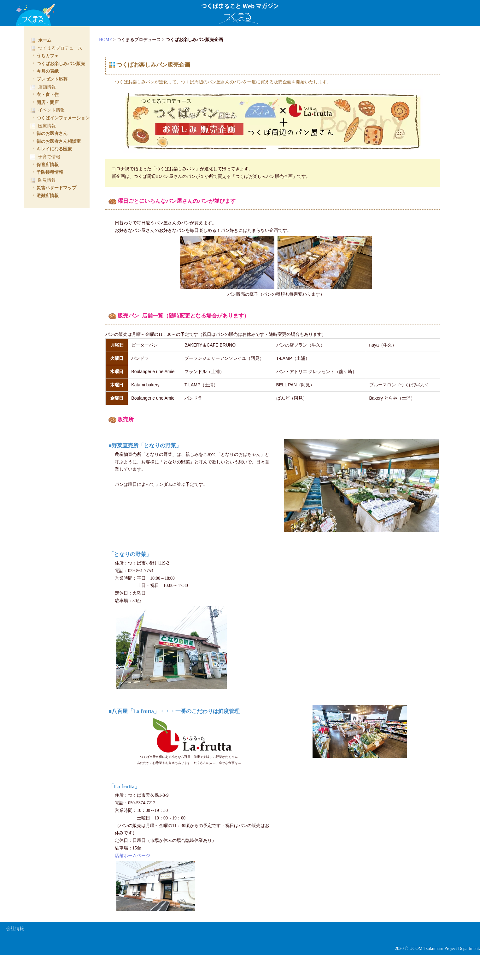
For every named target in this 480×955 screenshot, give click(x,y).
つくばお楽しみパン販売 (58, 63)
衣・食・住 (45, 94)
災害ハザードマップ (53, 187)
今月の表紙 (45, 71)
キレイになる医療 (51, 148)
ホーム (40, 40)
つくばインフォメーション (60, 117)
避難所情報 (45, 195)
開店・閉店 (45, 102)
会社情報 (15, 926)
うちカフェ (45, 55)
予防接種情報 (47, 172)
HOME (112, 39)
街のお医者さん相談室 (56, 141)
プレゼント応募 (49, 79)
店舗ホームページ (139, 853)
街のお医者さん (49, 133)
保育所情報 (45, 164)
